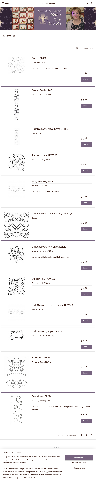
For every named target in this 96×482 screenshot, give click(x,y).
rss (61, 477)
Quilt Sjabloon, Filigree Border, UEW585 (53, 305)
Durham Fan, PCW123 (43, 279)
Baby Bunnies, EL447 (43, 181)
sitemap (56, 477)
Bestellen (86, 79)
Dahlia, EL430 (39, 58)
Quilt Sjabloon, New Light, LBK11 (49, 246)
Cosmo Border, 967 (42, 90)
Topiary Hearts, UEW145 (44, 155)
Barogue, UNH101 (41, 357)
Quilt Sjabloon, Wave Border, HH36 (50, 129)
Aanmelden (57, 468)
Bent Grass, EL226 (42, 396)
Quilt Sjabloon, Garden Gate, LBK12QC (52, 213)
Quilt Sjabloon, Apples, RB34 (47, 331)
